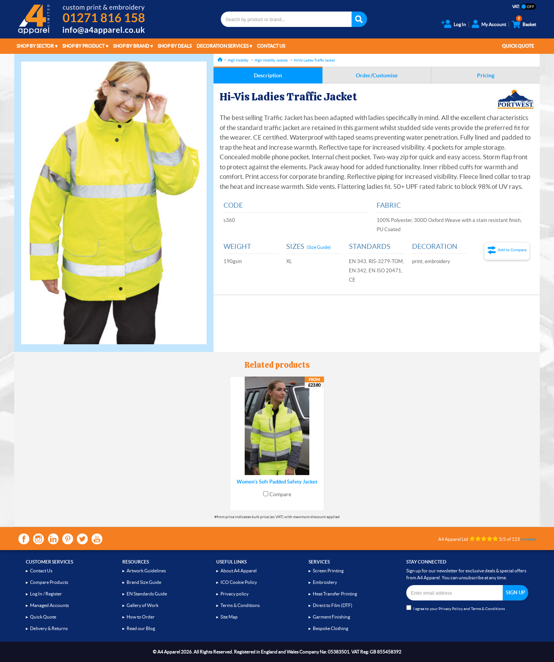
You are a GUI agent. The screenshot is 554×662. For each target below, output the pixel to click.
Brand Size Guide (144, 582)
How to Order (141, 616)
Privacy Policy (451, 609)
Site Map (229, 616)
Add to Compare (512, 250)
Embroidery (325, 582)
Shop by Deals (175, 45)
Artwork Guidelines (146, 570)
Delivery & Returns (49, 628)
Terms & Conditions (240, 605)
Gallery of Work (143, 605)
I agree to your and (455, 608)
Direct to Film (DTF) (332, 605)
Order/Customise (376, 75)
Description (268, 75)
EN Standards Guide (147, 593)
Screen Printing (328, 570)
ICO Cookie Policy (238, 582)
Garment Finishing (331, 616)
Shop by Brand (131, 45)
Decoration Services (223, 45)
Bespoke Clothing (330, 628)
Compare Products (49, 582)
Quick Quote (518, 45)
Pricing (485, 75)
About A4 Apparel (238, 570)
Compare (280, 494)
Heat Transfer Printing (335, 593)
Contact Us (271, 45)
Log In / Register (46, 593)
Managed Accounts (49, 605)
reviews (528, 539)
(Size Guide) (319, 247)
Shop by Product (83, 45)
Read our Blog (141, 628)
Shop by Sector (35, 45)
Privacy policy (234, 593)
